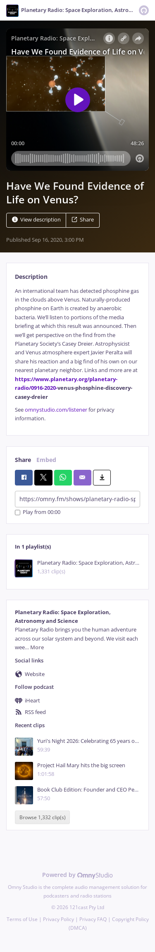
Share (83, 219)
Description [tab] (31, 276)
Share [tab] (23, 460)
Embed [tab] (46, 460)
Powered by (77, 875)
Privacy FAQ (93, 919)
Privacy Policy (58, 919)
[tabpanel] (77, 355)
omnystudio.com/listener (56, 409)
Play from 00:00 (37, 512)
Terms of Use (22, 919)
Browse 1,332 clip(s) (42, 817)
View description (36, 219)
